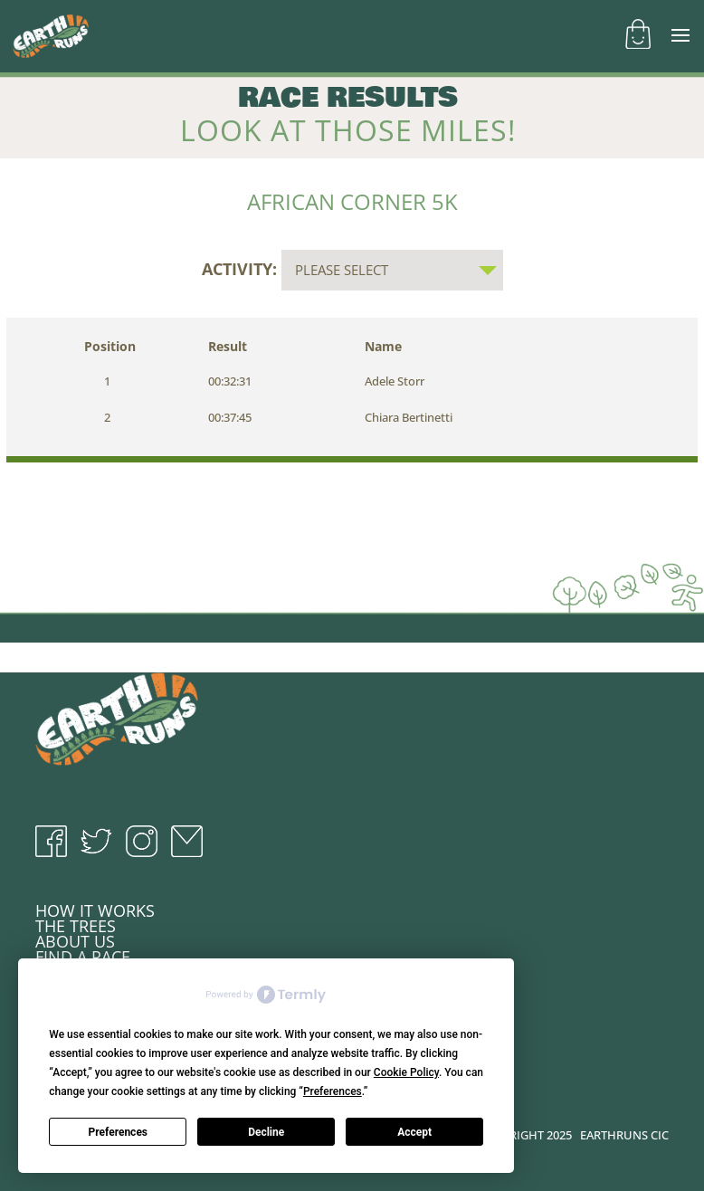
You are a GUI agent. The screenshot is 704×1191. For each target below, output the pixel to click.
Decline (266, 1132)
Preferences (118, 1132)
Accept (414, 1132)
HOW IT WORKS (95, 910)
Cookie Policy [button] (406, 1072)
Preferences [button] (332, 1091)
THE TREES (75, 926)
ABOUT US (75, 941)
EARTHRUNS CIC (624, 1135)
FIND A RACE (82, 956)
